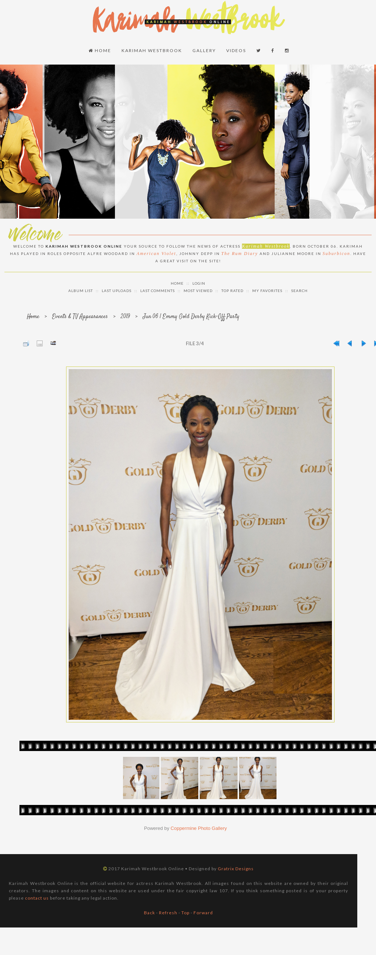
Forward (203, 912)
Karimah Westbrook (152, 50)
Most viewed (198, 290)
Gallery (204, 50)
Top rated (232, 290)
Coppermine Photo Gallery (199, 828)
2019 (125, 317)
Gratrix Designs (236, 868)
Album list (80, 290)
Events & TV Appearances (80, 317)
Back (149, 912)
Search (299, 290)
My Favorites (267, 290)
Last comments (157, 290)
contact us (37, 898)
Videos (236, 50)
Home (99, 50)
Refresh (168, 912)
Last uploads (116, 290)
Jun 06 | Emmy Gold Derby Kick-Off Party (191, 317)
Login (198, 283)
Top (185, 912)
